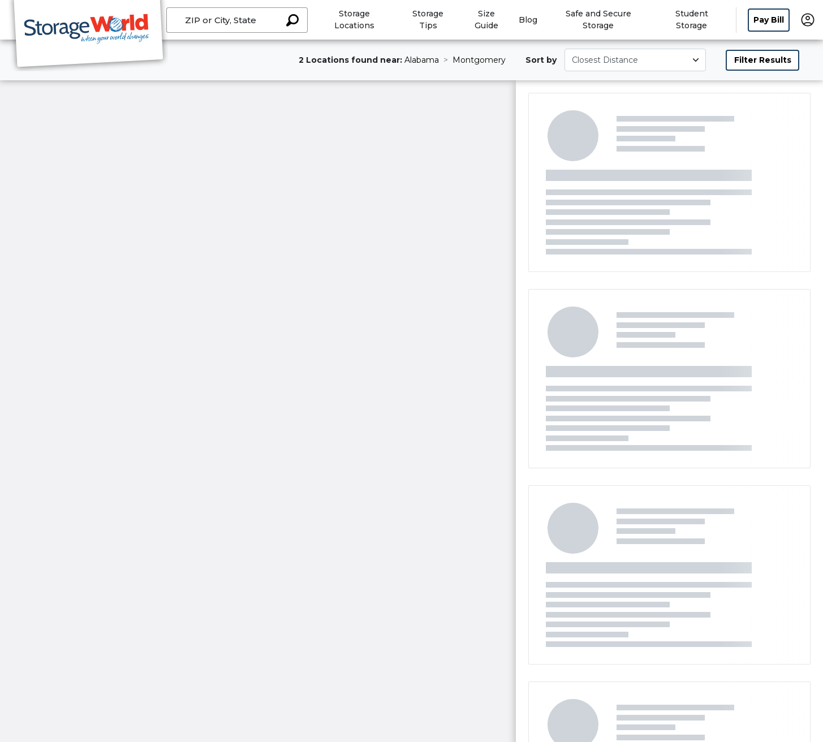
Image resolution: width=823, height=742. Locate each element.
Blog (528, 20)
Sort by (541, 60)
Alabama (421, 60)
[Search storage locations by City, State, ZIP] (292, 20)
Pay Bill (768, 20)
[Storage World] (88, 35)
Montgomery (479, 60)
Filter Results (762, 60)
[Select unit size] (635, 60)
